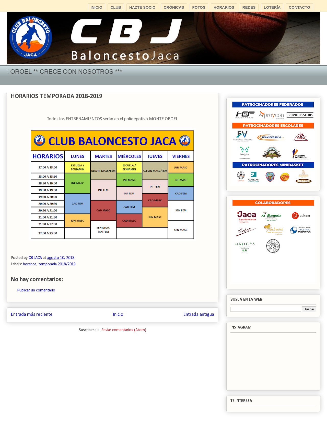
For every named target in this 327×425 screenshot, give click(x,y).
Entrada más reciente (32, 314)
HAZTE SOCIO (142, 7)
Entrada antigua (198, 314)
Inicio (118, 314)
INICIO (96, 7)
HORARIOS (224, 7)
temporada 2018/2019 (57, 264)
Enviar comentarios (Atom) (123, 330)
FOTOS (198, 7)
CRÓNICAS (174, 7)
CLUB (115, 7)
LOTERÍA (272, 7)
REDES (249, 7)
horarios (30, 264)
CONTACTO (299, 7)
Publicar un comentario (36, 290)
